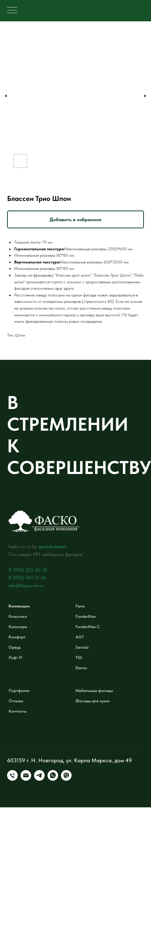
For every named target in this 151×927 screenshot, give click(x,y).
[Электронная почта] (26, 775)
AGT (80, 636)
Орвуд (15, 647)
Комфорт (17, 636)
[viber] (66, 775)
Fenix (80, 606)
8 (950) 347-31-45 (27, 577)
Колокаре (18, 626)
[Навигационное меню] (12, 10)
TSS (79, 657)
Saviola (82, 647)
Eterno (81, 667)
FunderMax (86, 616)
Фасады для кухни (93, 700)
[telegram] (39, 775)
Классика (18, 616)
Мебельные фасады (94, 690)
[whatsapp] (52, 775)
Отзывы (16, 700)
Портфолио (19, 690)
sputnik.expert (52, 546)
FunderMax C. (88, 626)
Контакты (18, 711)
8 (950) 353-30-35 (28, 570)
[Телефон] (12, 775)
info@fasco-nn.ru (26, 585)
